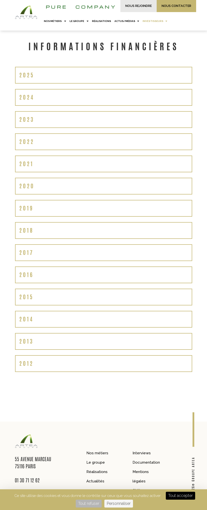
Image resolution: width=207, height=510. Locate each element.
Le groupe (95, 462)
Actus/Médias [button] (126, 21)
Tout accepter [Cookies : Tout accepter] (180, 495)
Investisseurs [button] (155, 21)
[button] (103, 75)
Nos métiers (97, 453)
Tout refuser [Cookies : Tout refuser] (88, 503)
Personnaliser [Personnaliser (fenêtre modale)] (119, 503)
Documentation (146, 462)
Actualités (95, 481)
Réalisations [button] (101, 21)
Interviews (141, 453)
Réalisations (97, 472)
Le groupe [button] (79, 21)
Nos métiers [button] (55, 21)
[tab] (103, 75)
